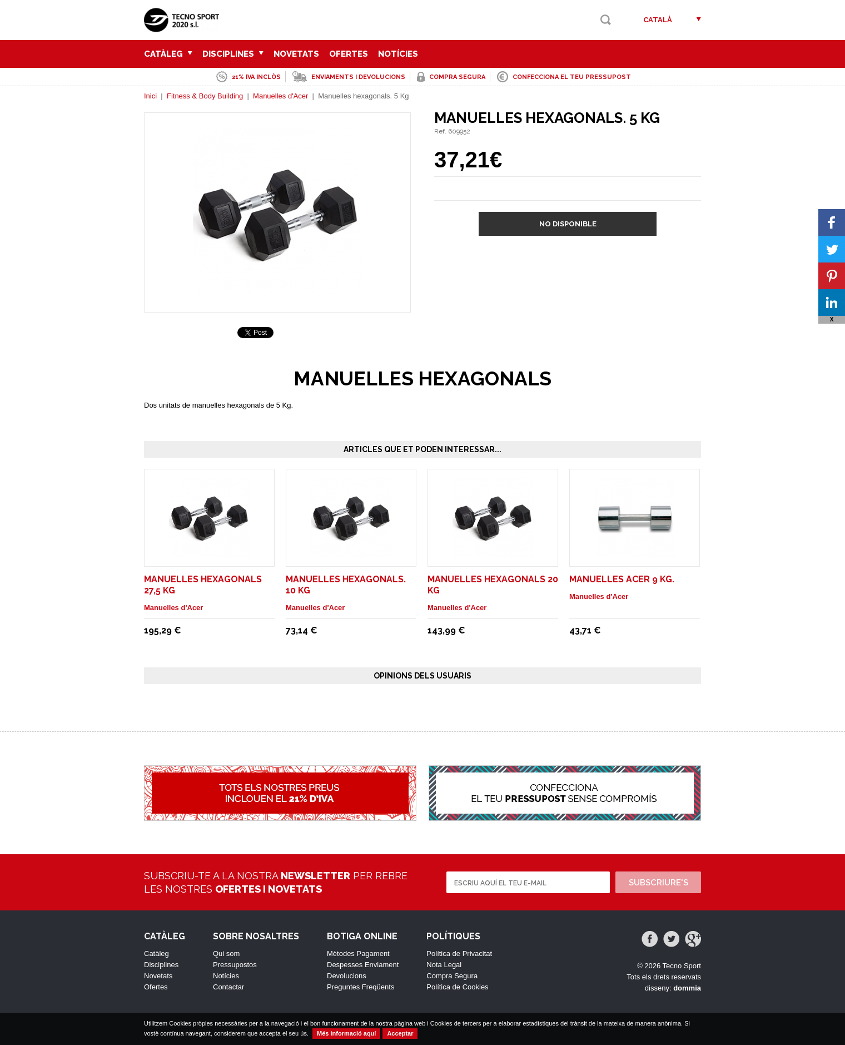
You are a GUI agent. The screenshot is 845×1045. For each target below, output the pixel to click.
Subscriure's (658, 883)
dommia (687, 988)
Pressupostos (235, 964)
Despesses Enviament (363, 964)
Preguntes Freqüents (360, 987)
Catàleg (168, 54)
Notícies (398, 54)
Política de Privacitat (459, 953)
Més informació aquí (346, 1033)
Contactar (228, 987)
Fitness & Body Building (205, 96)
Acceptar (400, 1033)
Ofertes (348, 54)
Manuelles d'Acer (280, 96)
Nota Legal (443, 964)
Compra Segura (452, 976)
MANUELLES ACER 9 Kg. (621, 579)
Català (657, 20)
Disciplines (233, 54)
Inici (150, 96)
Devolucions (346, 976)
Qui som (226, 953)
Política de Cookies (457, 987)
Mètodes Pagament (358, 953)
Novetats (296, 54)
